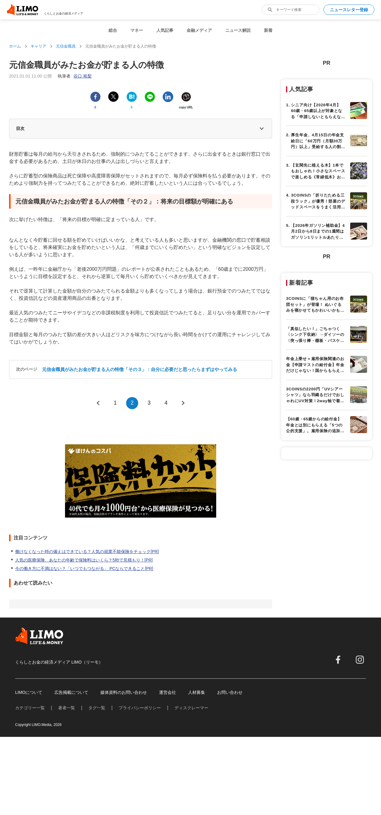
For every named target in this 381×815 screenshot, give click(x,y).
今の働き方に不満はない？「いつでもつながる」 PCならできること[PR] (84, 568)
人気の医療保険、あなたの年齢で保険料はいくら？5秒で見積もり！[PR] (84, 560)
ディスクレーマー (191, 707)
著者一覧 (66, 707)
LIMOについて (28, 692)
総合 (113, 30)
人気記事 (164, 30)
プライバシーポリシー (140, 707)
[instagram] (360, 660)
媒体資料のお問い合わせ (123, 692)
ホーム (15, 46)
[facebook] (338, 660)
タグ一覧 (96, 707)
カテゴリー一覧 (30, 707)
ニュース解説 (238, 30)
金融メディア (199, 30)
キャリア (38, 46)
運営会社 (167, 692)
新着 (268, 30)
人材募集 (196, 692)
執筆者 (75, 76)
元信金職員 (66, 46)
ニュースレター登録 (349, 9)
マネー (136, 30)
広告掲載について (71, 692)
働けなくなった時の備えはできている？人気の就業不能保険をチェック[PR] (87, 551)
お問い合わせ (230, 692)
